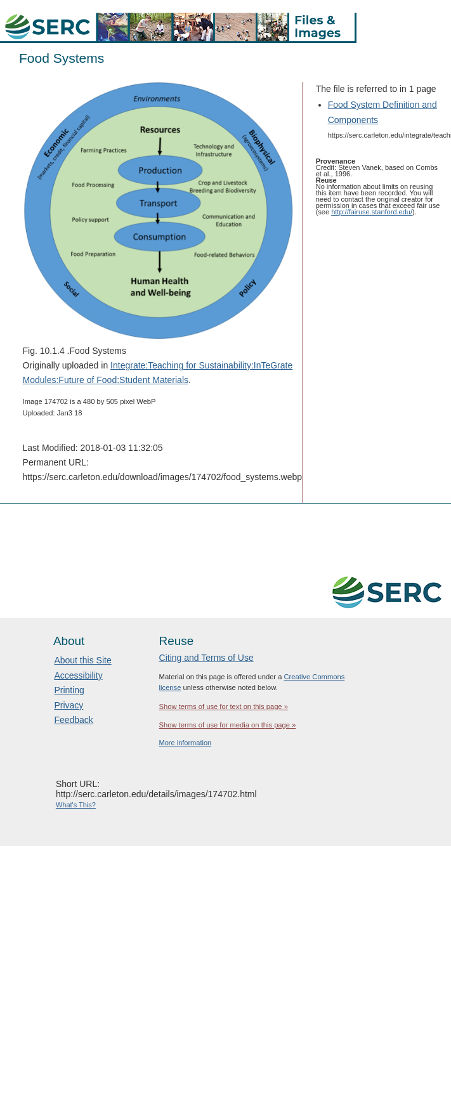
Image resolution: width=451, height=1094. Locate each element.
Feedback (73, 720)
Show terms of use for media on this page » (227, 725)
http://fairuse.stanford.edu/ (371, 212)
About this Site (82, 660)
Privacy (68, 705)
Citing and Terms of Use (206, 658)
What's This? (76, 805)
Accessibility (78, 675)
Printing (69, 690)
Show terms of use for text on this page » (223, 706)
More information (185, 742)
